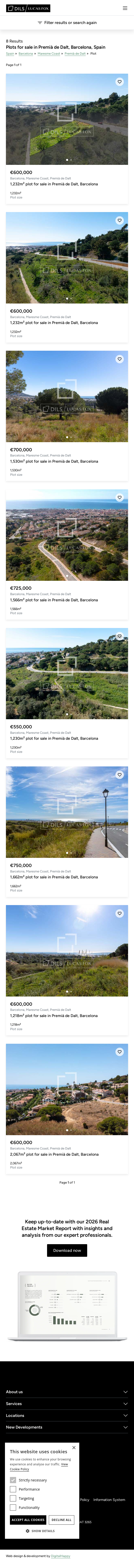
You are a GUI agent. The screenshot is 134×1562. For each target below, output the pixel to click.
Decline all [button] (62, 1520)
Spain (10, 53)
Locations (15, 1415)
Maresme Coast (49, 53)
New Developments (24, 1427)
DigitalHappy (60, 1556)
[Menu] (125, 8)
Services (14, 1403)
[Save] (119, 82)
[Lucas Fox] (28, 8)
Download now (67, 1250)
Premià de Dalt (75, 53)
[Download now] (67, 1307)
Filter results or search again (67, 22)
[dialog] (42, 1491)
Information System (109, 1499)
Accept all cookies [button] (28, 1520)
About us (14, 1391)
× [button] (74, 1448)
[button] (42, 1531)
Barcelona (26, 53)
